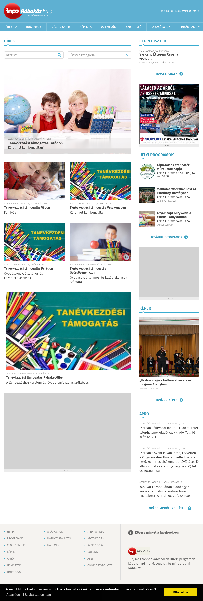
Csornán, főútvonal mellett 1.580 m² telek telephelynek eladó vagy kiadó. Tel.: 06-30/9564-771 (169, 433)
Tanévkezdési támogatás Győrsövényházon (88, 270)
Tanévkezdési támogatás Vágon (27, 207)
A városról (55, 532)
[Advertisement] (37, 430)
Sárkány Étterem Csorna (158, 54)
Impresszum (95, 545)
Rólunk (92, 552)
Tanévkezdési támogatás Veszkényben (98, 207)
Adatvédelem (96, 538)
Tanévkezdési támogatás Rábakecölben (35, 377)
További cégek (166, 74)
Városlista (51, 11)
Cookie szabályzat (99, 565)
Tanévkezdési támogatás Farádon (35, 143)
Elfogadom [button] (180, 592)
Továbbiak (188, 27)
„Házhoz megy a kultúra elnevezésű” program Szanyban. (165, 382)
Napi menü (54, 545)
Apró (10, 559)
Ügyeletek (14, 565)
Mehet (59, 55)
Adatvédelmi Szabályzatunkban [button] (28, 594)
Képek (84, 27)
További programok (166, 237)
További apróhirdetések (166, 508)
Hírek (8, 27)
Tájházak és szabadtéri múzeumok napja (173, 167)
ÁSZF (90, 559)
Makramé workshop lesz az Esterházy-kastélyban (176, 191)
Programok (33, 27)
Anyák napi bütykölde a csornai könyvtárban (174, 215)
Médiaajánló (95, 532)
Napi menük (108, 27)
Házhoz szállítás (59, 538)
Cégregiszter (61, 27)
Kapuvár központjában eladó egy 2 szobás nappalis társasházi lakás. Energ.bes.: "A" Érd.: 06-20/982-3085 (165, 492)
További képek (166, 400)
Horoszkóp (14, 572)
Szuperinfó (134, 27)
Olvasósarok (161, 27)
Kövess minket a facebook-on (157, 532)
